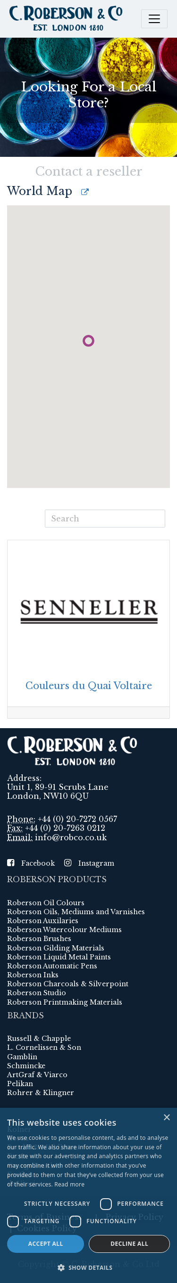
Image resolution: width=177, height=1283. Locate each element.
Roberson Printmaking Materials (64, 1002)
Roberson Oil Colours (45, 903)
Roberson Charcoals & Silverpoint (67, 984)
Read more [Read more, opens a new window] (69, 1184)
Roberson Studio (36, 993)
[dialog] (88, 1195)
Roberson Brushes (39, 938)
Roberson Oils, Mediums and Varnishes (76, 912)
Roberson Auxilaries (42, 921)
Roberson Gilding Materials (55, 948)
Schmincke (26, 1066)
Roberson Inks (33, 975)
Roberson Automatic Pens (52, 966)
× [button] (166, 1117)
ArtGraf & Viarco (37, 1075)
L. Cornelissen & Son (44, 1047)
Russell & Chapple (39, 1038)
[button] (88, 1267)
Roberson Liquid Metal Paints (59, 957)
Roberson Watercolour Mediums (64, 930)
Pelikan (20, 1084)
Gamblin (22, 1057)
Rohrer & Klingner (40, 1092)
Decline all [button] (129, 1244)
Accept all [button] (45, 1244)
